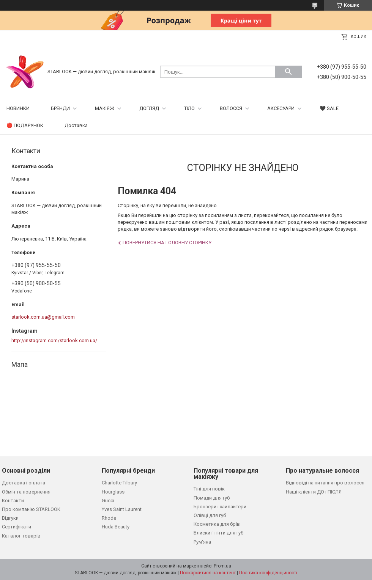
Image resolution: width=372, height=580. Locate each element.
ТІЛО (189, 108)
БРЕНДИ (60, 108)
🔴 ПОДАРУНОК (24, 125)
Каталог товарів (21, 536)
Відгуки (10, 518)
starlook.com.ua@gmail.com (43, 317)
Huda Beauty (115, 527)
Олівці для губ (210, 515)
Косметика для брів (217, 524)
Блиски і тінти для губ (218, 533)
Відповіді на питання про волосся (325, 483)
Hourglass (113, 492)
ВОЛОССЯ (231, 108)
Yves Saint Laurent (122, 509)
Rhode (109, 518)
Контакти (13, 500)
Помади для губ (212, 498)
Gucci (108, 500)
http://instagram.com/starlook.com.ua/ (54, 340)
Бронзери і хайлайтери (220, 506)
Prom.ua (222, 566)
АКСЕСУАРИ (281, 108)
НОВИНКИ (18, 108)
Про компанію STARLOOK (31, 509)
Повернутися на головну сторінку (167, 242)
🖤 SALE (329, 108)
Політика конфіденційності (268, 572)
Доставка (76, 125)
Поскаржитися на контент (208, 572)
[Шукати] (288, 72)
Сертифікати (16, 527)
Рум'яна (202, 542)
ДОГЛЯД (149, 108)
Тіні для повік (209, 489)
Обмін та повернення (26, 492)
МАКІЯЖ (104, 108)
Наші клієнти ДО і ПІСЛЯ (314, 492)
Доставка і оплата (23, 483)
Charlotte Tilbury (119, 483)
